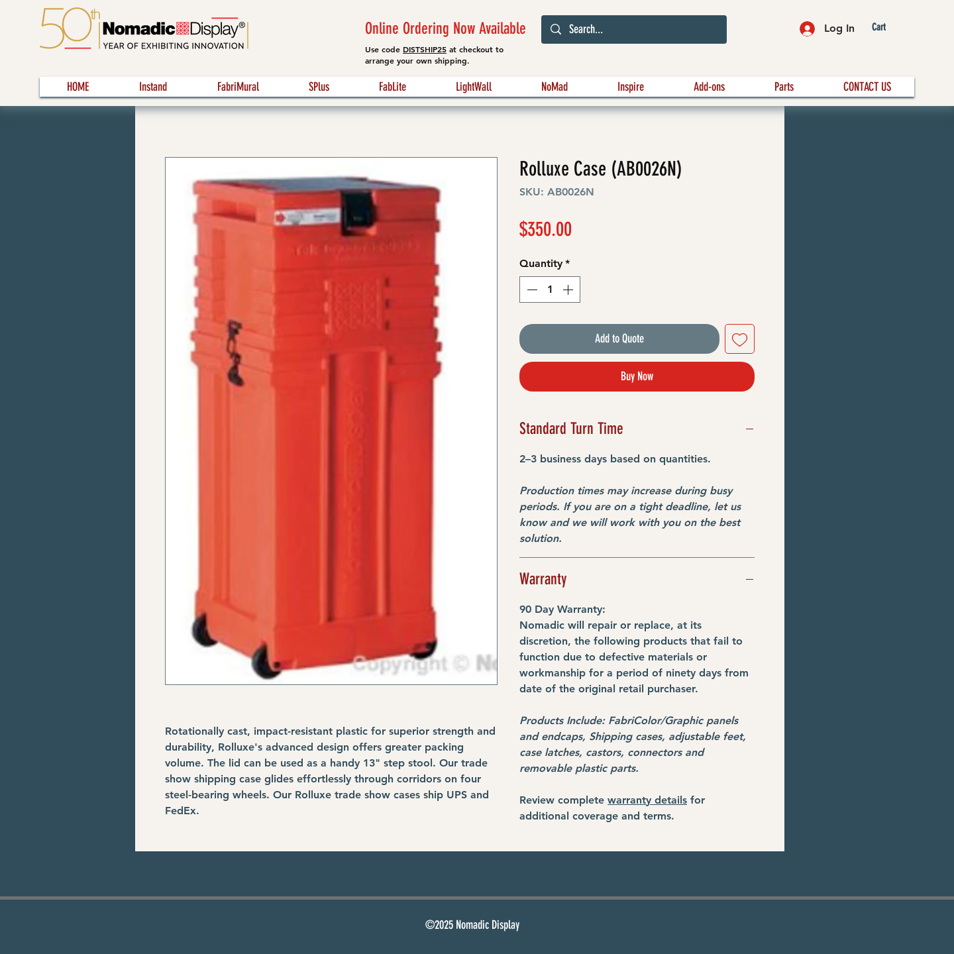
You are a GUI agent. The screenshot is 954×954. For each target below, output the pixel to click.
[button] (890, 27)
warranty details (647, 800)
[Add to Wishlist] (740, 339)
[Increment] (569, 289)
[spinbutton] (550, 289)
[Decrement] (530, 289)
